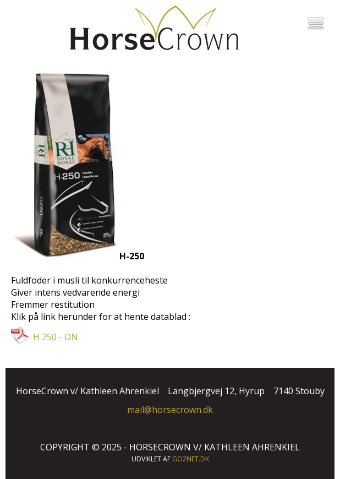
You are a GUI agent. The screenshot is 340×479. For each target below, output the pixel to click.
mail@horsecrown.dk (170, 410)
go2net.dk (190, 459)
